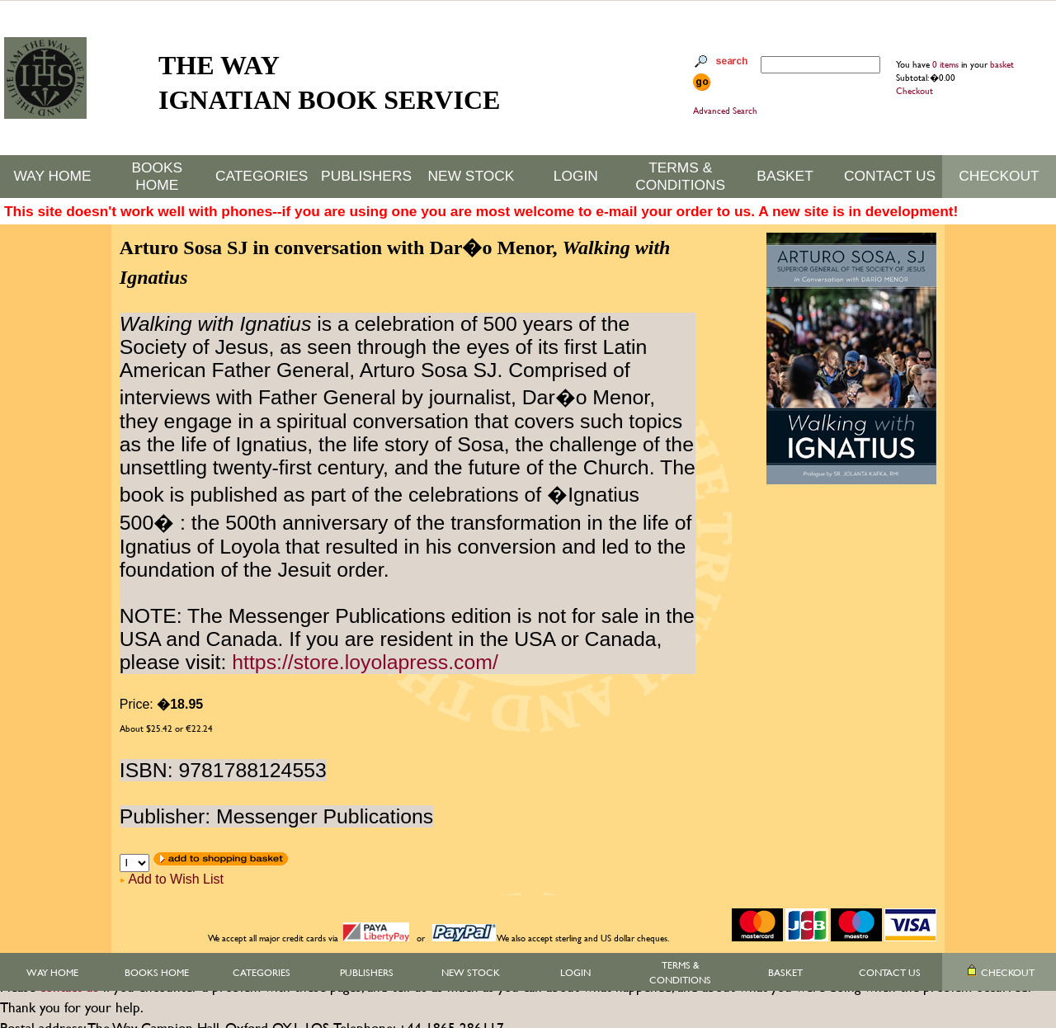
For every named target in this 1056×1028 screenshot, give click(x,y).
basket (1002, 64)
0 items (946, 64)
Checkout (914, 90)
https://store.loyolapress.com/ (365, 662)
